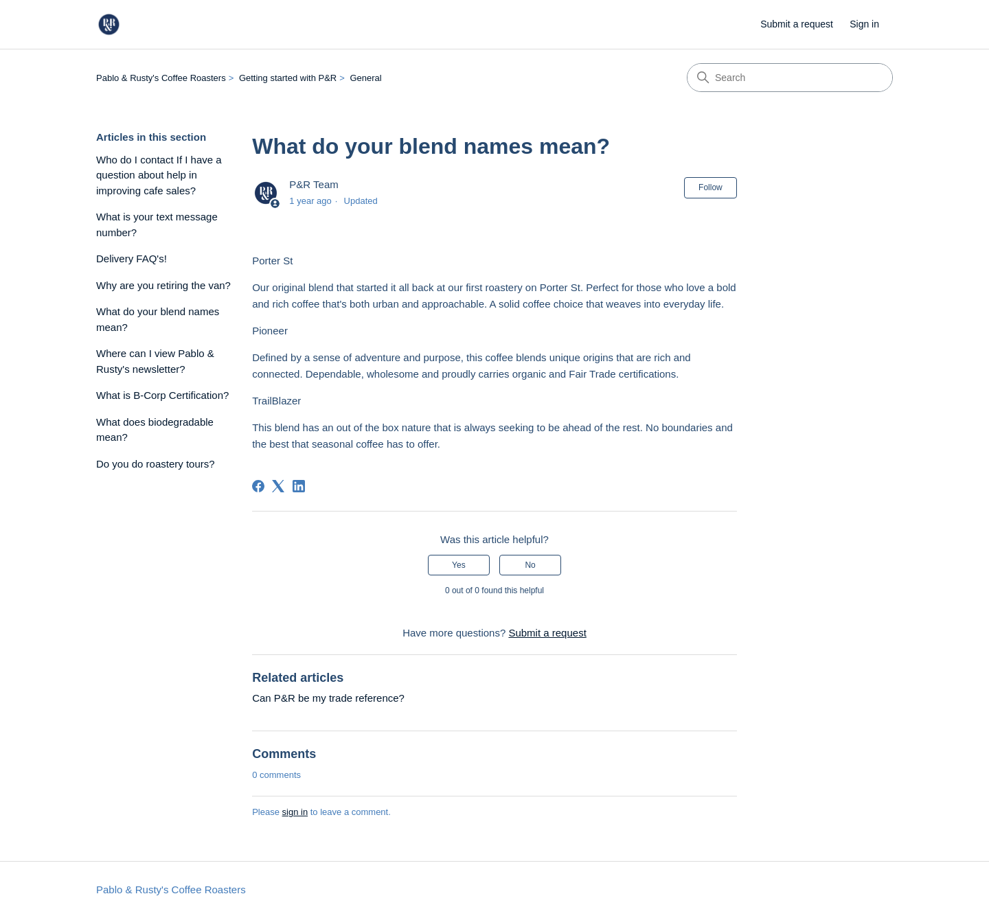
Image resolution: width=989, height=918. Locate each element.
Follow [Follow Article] (710, 187)
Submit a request (796, 24)
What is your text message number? (157, 224)
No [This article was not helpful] (530, 565)
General (365, 78)
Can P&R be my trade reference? (328, 698)
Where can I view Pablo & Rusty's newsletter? (155, 361)
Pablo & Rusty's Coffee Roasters (161, 78)
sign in (295, 812)
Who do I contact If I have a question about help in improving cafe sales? (159, 175)
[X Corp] (278, 486)
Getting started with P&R (288, 78)
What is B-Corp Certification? (162, 395)
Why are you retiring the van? (163, 285)
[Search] (789, 77)
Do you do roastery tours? (155, 464)
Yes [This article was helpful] (459, 565)
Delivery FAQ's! (131, 258)
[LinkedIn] (299, 486)
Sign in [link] (864, 24)
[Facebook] (258, 486)
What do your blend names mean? (157, 319)
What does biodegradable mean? (155, 430)
